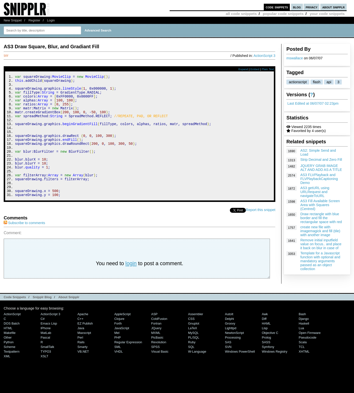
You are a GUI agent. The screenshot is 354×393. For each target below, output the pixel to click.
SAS (228, 365)
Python (9, 365)
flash (316, 82)
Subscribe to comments (24, 246)
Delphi (229, 342)
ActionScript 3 (264, 56)
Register (34, 20)
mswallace (294, 58)
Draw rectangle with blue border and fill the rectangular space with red (321, 218)
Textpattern (11, 374)
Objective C (270, 356)
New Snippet (13, 20)
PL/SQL (193, 360)
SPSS (155, 370)
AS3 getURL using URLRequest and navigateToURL (314, 192)
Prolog (266, 360)
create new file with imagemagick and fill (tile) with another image (320, 231)
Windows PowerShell (240, 374)
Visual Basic (159, 374)
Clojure (119, 342)
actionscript (298, 82)
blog (297, 7)
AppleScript (122, 337)
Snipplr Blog (42, 320)
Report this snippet (260, 233)
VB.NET (83, 374)
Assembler (195, 337)
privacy (311, 7)
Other (8, 360)
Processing (233, 360)
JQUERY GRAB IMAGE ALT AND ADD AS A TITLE (321, 168)
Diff (264, 342)
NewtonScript (234, 356)
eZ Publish (85, 346)
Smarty (82, 370)
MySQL (193, 356)
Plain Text (268, 69)
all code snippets (241, 14)
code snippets (277, 7)
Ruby (191, 365)
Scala (303, 365)
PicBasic (157, 360)
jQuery (156, 351)
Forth (118, 346)
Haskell (304, 346)
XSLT (44, 379)
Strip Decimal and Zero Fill (321, 160)
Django (304, 342)
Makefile (9, 356)
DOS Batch (12, 346)
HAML (266, 346)
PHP (117, 360)
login (131, 286)
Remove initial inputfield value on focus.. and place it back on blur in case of (320, 244)
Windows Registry (274, 374)
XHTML (304, 374)
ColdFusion (159, 342)
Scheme (9, 370)
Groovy (230, 346)
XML (7, 379)
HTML (8, 351)
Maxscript (84, 356)
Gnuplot (193, 346)
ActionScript (12, 337)
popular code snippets (283, 14)
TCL (302, 370)
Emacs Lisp (49, 346)
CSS (191, 342)
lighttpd (230, 351)
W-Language (197, 374)
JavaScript (121, 351)
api (328, 82)
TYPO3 (46, 374)
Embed (254, 69)
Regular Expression (128, 365)
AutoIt (229, 337)
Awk (265, 337)
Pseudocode (307, 360)
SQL (191, 370)
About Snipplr (68, 320)
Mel (116, 356)
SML (117, 370)
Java (80, 351)
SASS (266, 365)
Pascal (45, 360)
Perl (80, 360)
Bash (302, 337)
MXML (155, 356)
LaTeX (192, 351)
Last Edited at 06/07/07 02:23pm (313, 103)
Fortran (156, 346)
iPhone (46, 351)
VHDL (118, 374)
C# (43, 342)
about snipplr (333, 7)
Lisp (265, 351)
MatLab (46, 356)
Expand (243, 69)
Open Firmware (310, 356)
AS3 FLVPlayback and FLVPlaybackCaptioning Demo (319, 179)
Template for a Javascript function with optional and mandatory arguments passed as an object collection (320, 261)
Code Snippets (15, 320)
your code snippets (327, 14)
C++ (80, 342)
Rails (81, 365)
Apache (82, 337)
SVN (228, 370)
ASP (154, 337)
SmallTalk (47, 370)
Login (51, 20)
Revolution (158, 365)
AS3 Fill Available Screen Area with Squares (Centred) (320, 205)
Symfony (268, 370)
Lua (301, 351)
